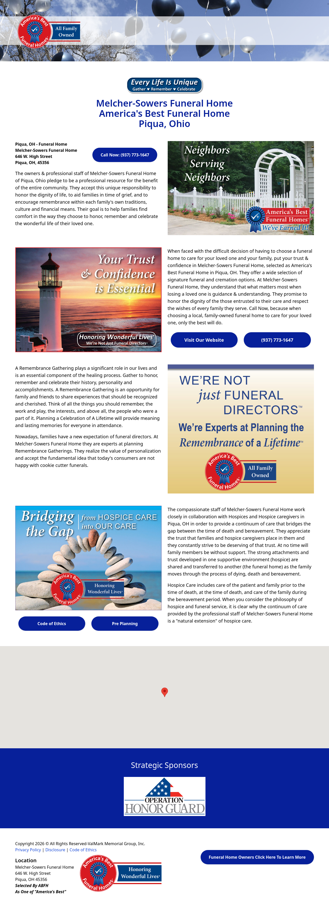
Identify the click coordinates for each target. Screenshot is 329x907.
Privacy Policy (28, 850)
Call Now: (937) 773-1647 (125, 155)
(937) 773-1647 (277, 340)
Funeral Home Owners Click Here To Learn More (257, 857)
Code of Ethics (52, 623)
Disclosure (55, 850)
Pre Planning (125, 623)
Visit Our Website (204, 340)
